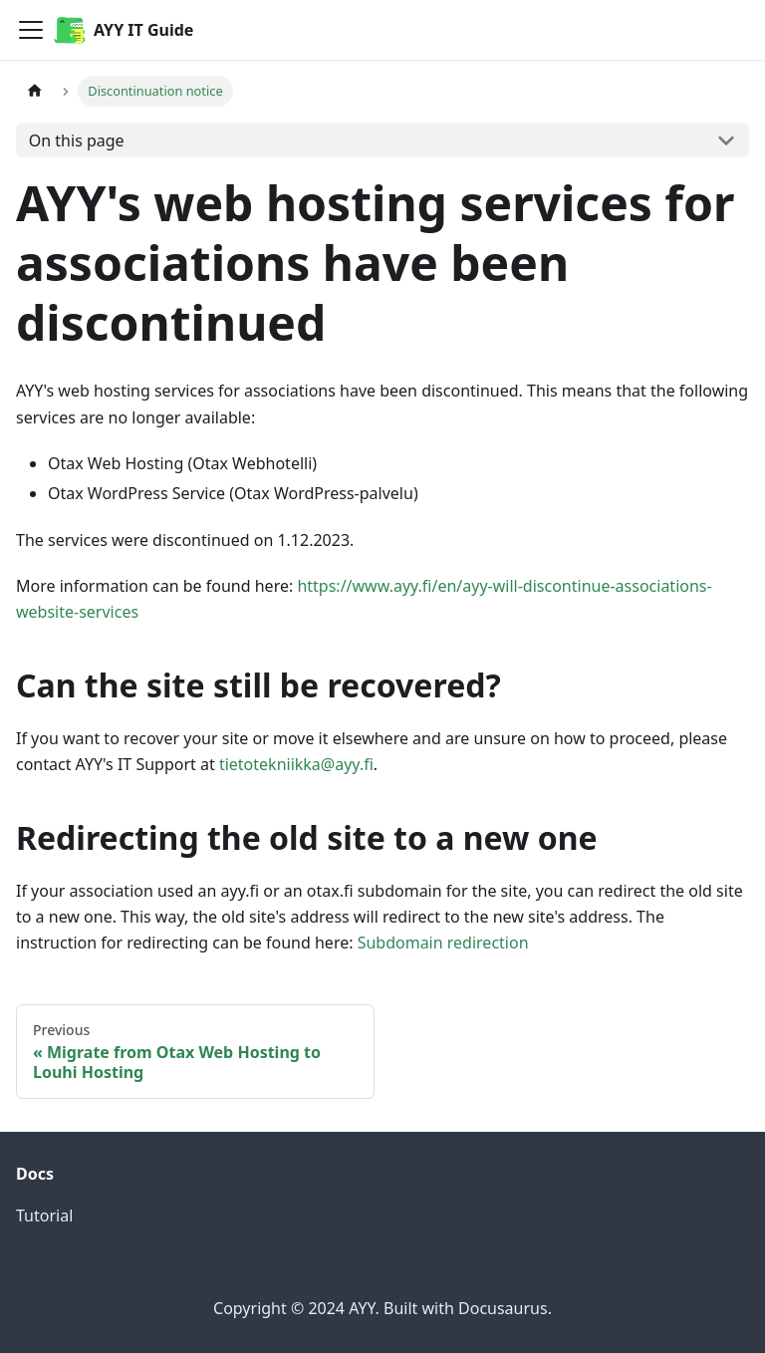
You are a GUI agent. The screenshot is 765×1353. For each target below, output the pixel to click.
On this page (77, 140)
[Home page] (35, 91)
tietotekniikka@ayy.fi (296, 764)
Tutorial (44, 1215)
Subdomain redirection (443, 942)
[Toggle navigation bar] (31, 30)
